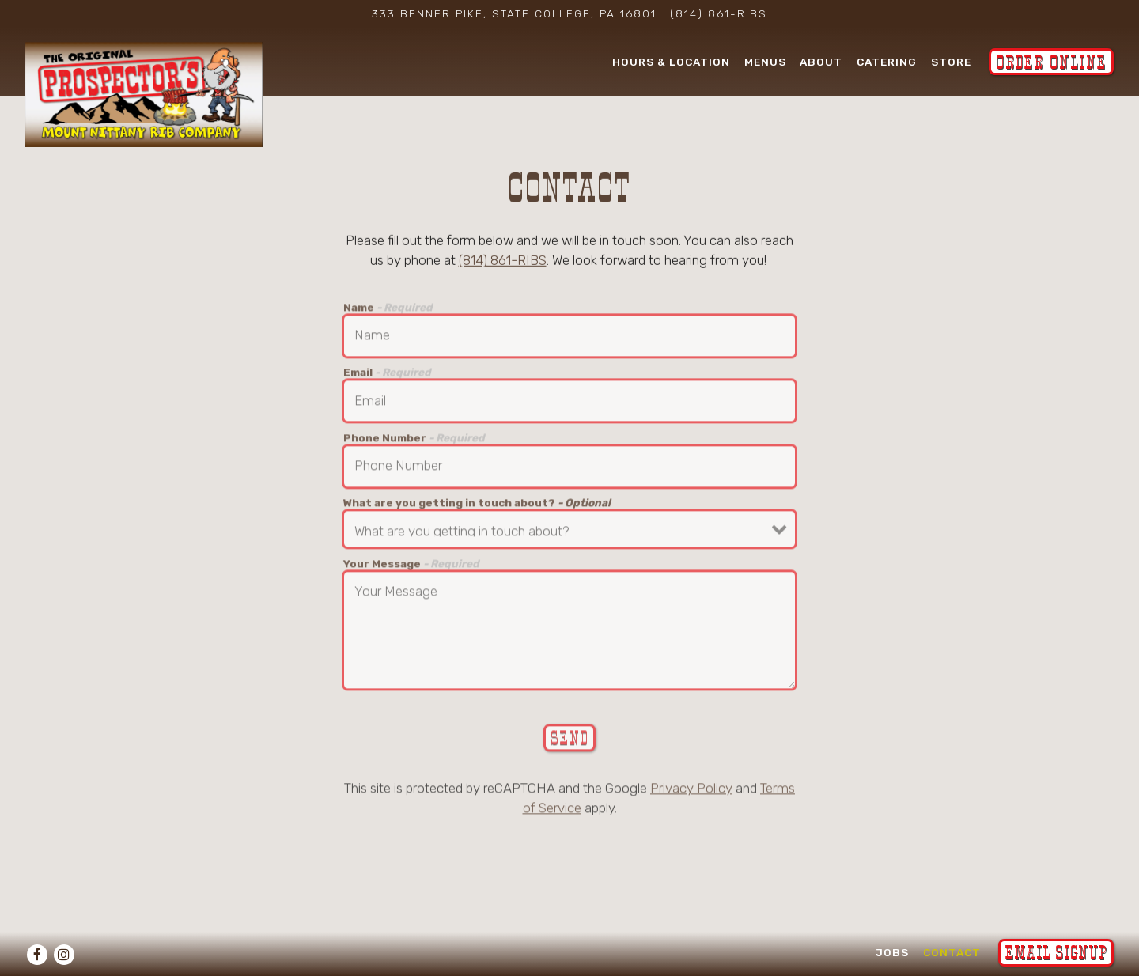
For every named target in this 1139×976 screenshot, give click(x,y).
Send (570, 739)
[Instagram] (64, 954)
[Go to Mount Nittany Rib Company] (514, 13)
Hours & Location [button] (671, 61)
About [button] (821, 61)
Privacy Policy (691, 790)
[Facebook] (37, 954)
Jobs (892, 951)
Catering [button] (887, 61)
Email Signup (1056, 952)
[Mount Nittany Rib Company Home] (144, 93)
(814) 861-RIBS (503, 262)
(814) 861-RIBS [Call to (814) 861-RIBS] (718, 13)
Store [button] (951, 61)
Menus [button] (765, 61)
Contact (952, 951)
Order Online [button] (1051, 62)
